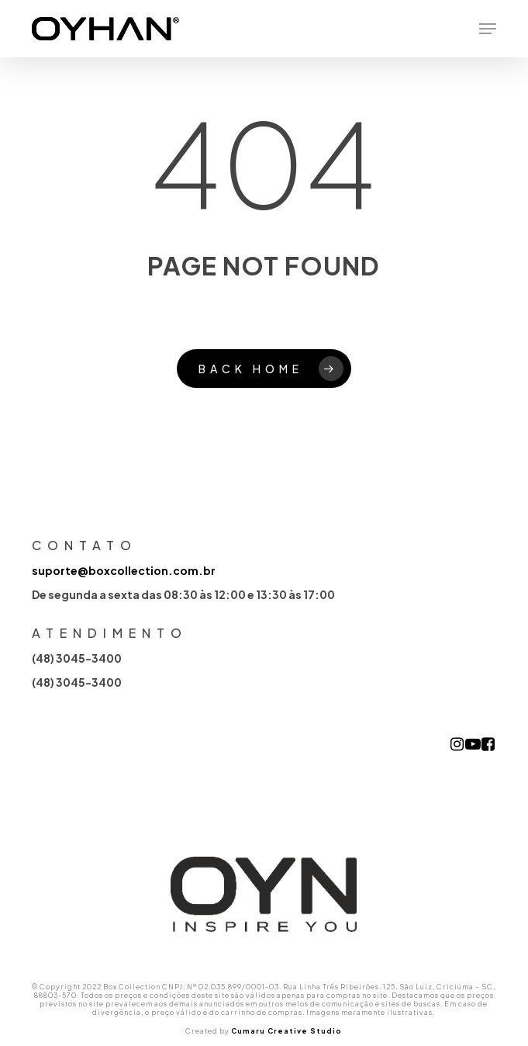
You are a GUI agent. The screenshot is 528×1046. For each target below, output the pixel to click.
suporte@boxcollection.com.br (124, 570)
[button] (487, 28)
